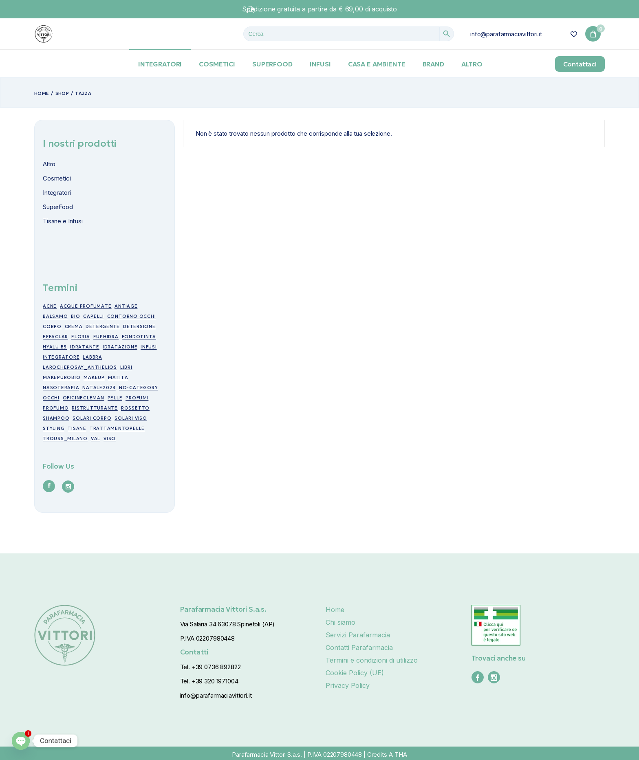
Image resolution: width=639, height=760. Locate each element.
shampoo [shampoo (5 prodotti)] (56, 418)
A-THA (398, 754)
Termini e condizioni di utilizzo (372, 660)
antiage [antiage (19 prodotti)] (126, 306)
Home (335, 610)
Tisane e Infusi (63, 221)
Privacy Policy (348, 685)
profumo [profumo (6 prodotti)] (55, 408)
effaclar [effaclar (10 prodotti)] (55, 336)
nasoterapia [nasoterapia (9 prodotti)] (61, 387)
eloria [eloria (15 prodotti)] (80, 336)
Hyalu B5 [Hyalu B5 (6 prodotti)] (55, 347)
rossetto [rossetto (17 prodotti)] (135, 408)
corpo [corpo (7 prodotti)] (52, 326)
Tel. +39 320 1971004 (209, 681)
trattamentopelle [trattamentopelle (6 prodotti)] (117, 428)
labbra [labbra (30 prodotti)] (92, 357)
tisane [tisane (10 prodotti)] (77, 428)
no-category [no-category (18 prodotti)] (138, 387)
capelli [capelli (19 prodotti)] (93, 316)
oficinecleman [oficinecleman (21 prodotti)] (83, 398)
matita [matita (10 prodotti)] (118, 377)
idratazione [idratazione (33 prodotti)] (120, 347)
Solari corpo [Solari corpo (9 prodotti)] (92, 418)
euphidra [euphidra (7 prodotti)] (106, 336)
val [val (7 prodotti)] (95, 438)
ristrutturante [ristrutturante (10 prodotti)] (95, 408)
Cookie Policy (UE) (355, 673)
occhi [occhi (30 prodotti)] (51, 398)
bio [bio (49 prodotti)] (75, 316)
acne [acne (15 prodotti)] (50, 306)
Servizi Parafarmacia (358, 635)
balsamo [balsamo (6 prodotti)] (55, 316)
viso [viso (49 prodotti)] (110, 438)
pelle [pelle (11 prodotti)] (115, 398)
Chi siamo (340, 622)
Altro (49, 164)
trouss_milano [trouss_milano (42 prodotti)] (65, 438)
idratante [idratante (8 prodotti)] (84, 347)
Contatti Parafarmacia (359, 647)
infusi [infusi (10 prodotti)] (149, 347)
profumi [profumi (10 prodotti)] (137, 398)
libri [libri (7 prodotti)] (126, 367)
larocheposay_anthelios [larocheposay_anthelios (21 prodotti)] (80, 367)
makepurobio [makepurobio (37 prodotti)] (61, 377)
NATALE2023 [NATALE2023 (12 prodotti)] (99, 387)
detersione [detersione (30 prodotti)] (139, 326)
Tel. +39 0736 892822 (210, 667)
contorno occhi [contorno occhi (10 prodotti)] (131, 316)
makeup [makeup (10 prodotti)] (94, 377)
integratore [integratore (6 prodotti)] (61, 357)
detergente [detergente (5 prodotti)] (103, 326)
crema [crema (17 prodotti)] (74, 326)
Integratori (57, 192)
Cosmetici (57, 178)
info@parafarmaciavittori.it (506, 34)
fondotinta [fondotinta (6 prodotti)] (139, 336)
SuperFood (58, 207)
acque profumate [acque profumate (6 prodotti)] (86, 306)
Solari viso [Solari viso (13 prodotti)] (131, 418)
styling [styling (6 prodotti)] (53, 428)
